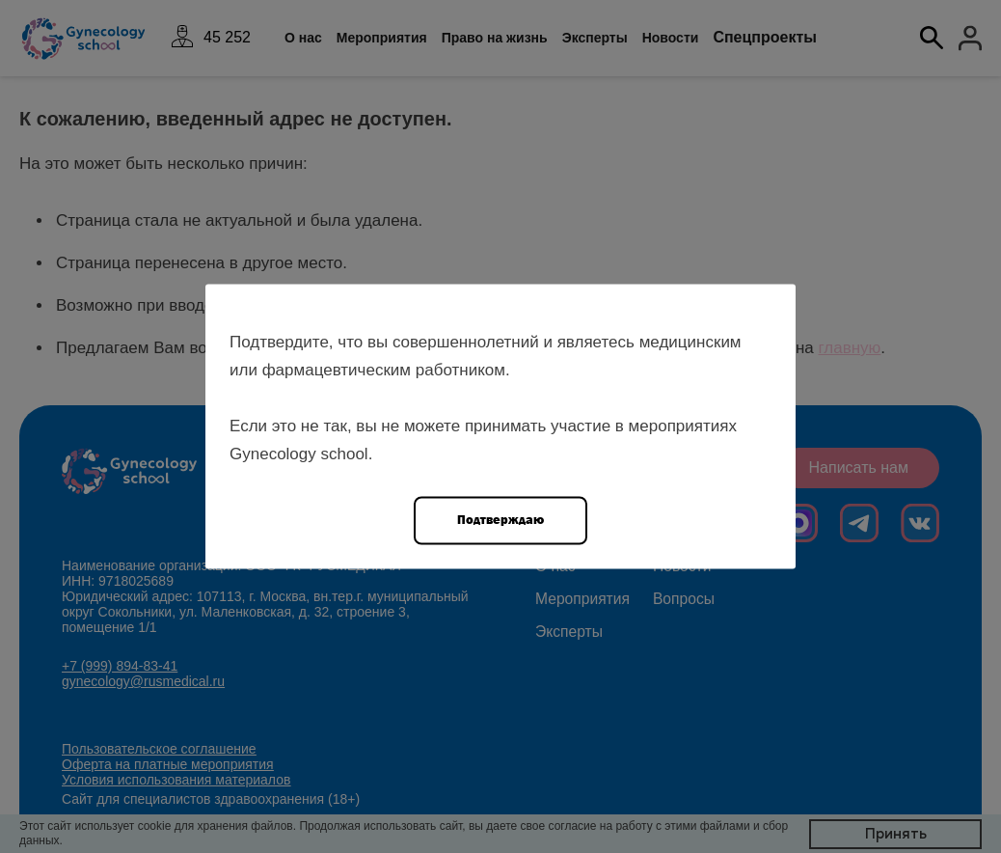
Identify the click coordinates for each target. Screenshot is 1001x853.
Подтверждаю (500, 519)
